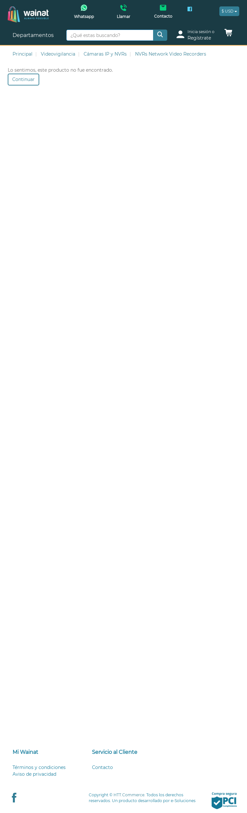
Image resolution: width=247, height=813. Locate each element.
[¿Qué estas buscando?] (109, 35)
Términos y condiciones (39, 767)
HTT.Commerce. (129, 794)
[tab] (44, 752)
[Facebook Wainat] (189, 9)
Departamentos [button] (34, 35)
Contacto (102, 767)
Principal (22, 54)
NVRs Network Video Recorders (170, 54)
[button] (228, 34)
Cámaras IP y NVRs (105, 54)
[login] (198, 35)
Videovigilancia (58, 54)
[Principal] (28, 10)
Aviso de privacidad (34, 774)
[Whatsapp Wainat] (83, 13)
